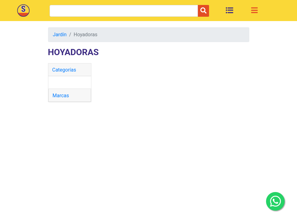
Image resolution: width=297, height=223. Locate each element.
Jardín (60, 34)
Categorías (64, 70)
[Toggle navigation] (254, 10)
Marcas (61, 95)
